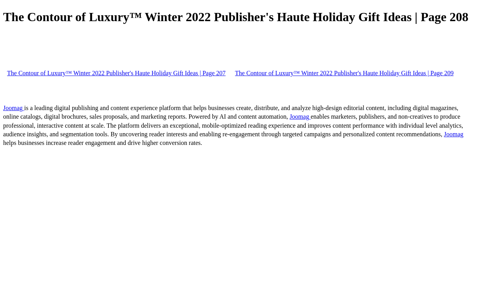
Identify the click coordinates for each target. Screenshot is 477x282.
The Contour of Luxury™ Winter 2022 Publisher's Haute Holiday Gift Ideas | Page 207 (116, 73)
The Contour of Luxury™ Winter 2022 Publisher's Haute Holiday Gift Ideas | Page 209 (344, 73)
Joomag (13, 108)
